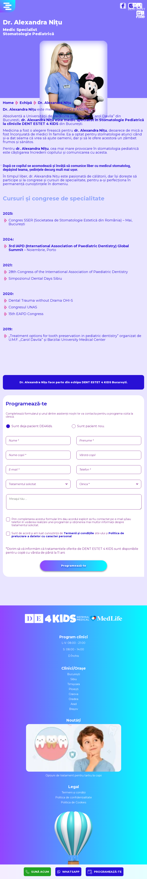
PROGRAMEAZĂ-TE (108, 871)
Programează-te (73, 565)
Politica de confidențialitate (73, 797)
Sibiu (73, 679)
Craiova (73, 694)
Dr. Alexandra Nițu (54, 103)
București (73, 674)
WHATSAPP (70, 871)
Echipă (26, 103)
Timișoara (73, 684)
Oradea (73, 699)
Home (8, 103)
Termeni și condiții (74, 792)
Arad (74, 704)
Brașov (73, 709)
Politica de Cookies (73, 802)
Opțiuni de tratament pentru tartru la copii (73, 750)
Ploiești (73, 689)
